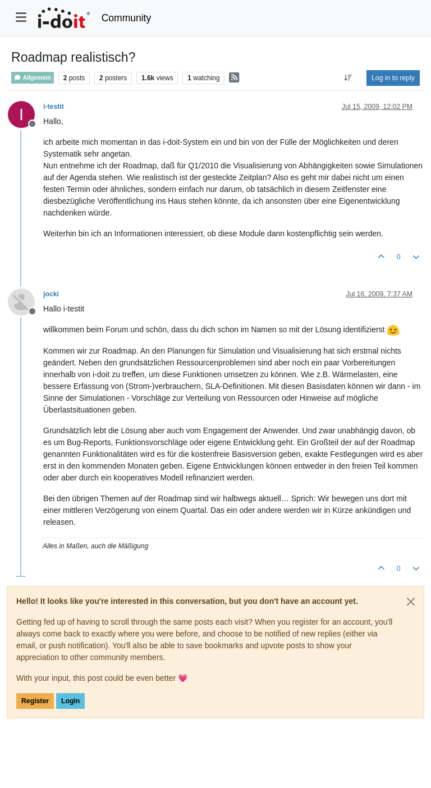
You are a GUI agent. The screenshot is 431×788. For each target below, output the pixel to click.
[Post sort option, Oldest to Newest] (348, 78)
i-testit (53, 107)
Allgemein (32, 77)
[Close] (411, 602)
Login (70, 701)
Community (127, 18)
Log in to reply (393, 78)
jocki (51, 294)
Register (35, 701)
